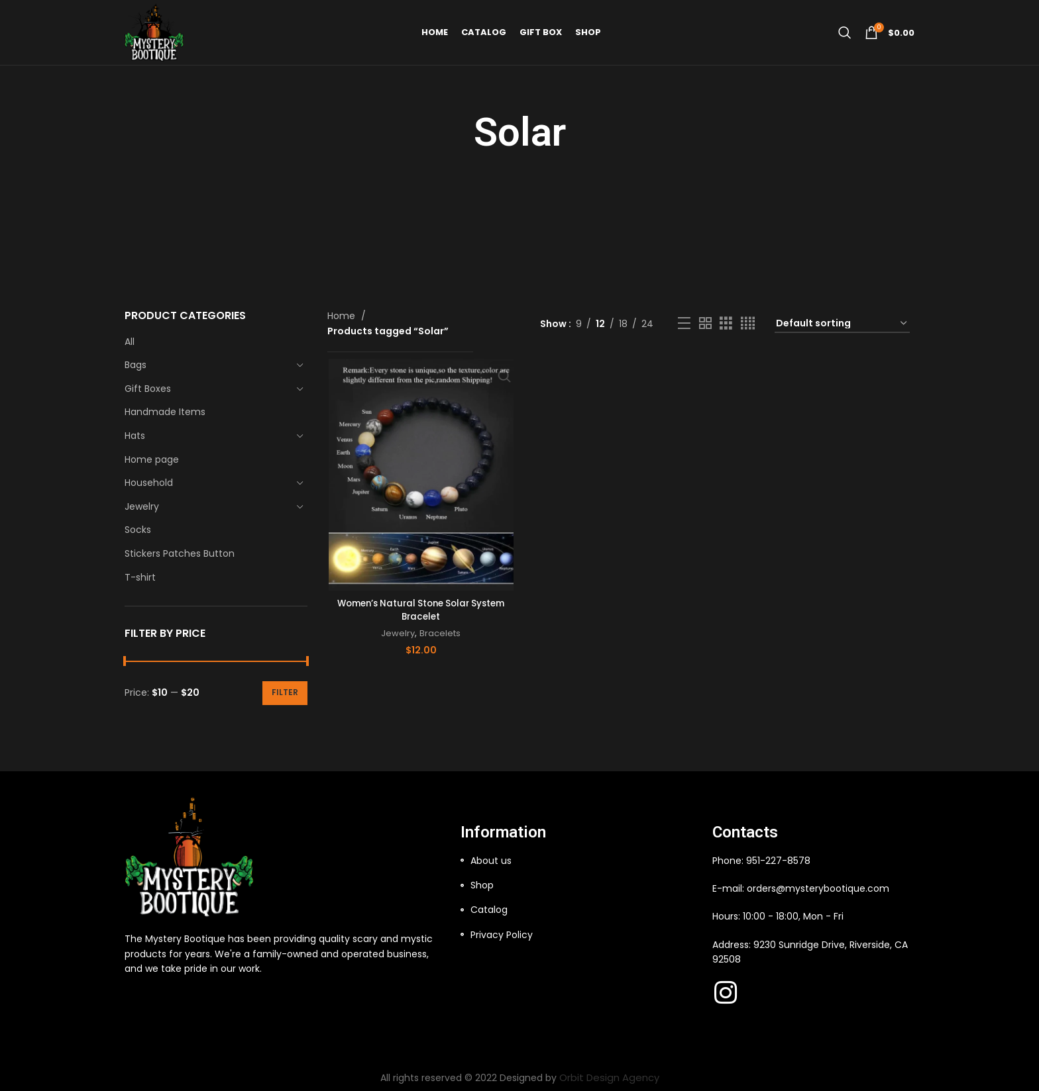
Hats (135, 435)
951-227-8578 (778, 860)
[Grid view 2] (705, 323)
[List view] (684, 323)
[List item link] (580, 860)
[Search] (845, 49)
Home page (152, 459)
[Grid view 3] (726, 323)
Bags (135, 364)
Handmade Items (165, 411)
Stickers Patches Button (180, 553)
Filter (285, 692)
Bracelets (439, 632)
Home (342, 315)
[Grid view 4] (748, 323)
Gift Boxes (148, 388)
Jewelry (142, 506)
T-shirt (140, 577)
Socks (138, 529)
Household (149, 482)
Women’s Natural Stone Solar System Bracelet (420, 609)
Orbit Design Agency (609, 1077)
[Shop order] (842, 323)
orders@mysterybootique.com (818, 888)
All (130, 341)
